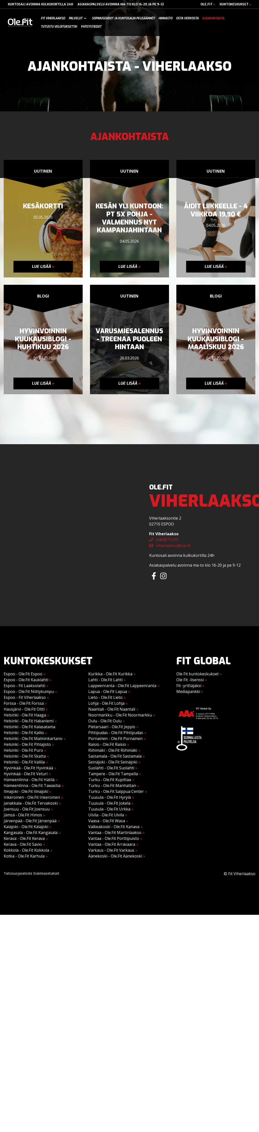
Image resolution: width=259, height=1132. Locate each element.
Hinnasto (165, 18)
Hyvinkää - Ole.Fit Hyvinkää (28, 768)
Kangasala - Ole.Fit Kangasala (30, 832)
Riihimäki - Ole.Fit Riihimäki (112, 750)
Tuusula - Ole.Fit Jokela (109, 803)
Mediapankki (189, 691)
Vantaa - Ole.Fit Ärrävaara (111, 844)
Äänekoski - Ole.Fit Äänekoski (115, 856)
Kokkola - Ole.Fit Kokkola (26, 850)
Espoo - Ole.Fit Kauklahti (26, 679)
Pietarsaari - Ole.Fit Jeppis (111, 726)
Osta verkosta (187, 18)
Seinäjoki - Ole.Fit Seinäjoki (112, 762)
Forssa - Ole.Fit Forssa (24, 703)
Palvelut (75, 18)
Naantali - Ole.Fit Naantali (111, 709)
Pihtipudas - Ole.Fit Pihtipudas (115, 732)
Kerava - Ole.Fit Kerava (24, 838)
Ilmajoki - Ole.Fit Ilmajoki (26, 791)
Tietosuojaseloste (18, 873)
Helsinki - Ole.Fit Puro (23, 750)
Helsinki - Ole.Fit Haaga (25, 715)
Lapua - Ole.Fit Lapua (107, 691)
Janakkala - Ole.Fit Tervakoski (31, 803)
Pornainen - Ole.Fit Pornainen (115, 738)
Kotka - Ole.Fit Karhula (24, 856)
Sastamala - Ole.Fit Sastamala (115, 756)
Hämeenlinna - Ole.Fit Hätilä (29, 779)
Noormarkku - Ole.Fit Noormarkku (120, 715)
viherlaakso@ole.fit (170, 545)
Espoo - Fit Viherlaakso (25, 697)
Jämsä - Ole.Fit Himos (23, 815)
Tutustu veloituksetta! (59, 27)
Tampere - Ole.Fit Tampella (113, 773)
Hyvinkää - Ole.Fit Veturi (25, 773)
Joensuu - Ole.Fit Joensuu (27, 809)
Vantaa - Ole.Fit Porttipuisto (113, 838)
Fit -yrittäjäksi (190, 685)
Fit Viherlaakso (53, 18)
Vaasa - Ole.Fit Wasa (106, 820)
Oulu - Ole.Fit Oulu (105, 721)
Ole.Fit (208, 4)
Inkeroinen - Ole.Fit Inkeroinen (32, 797)
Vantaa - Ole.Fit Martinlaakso (114, 832)
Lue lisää (43, 266)
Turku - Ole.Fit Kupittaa (109, 779)
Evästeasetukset (46, 873)
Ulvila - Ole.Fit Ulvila (106, 815)
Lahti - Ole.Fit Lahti (105, 679)
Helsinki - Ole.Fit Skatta (25, 756)
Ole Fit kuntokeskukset (199, 674)
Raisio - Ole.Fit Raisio (107, 744)
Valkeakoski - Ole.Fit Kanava (113, 826)
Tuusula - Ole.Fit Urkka (109, 809)
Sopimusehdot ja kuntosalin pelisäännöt (123, 18)
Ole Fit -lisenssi (191, 679)
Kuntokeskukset (235, 4)
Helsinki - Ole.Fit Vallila (24, 762)
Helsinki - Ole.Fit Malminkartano (33, 738)
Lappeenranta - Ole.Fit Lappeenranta (122, 685)
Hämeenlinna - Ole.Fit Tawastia (32, 785)
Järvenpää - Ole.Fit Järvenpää (30, 820)
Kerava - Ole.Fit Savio (23, 844)
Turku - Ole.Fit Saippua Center (116, 791)
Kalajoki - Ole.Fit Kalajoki (26, 826)
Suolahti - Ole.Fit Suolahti (111, 768)
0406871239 (163, 539)
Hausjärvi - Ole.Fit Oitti (24, 709)
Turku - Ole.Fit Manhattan (112, 785)
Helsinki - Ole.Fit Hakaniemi (29, 721)
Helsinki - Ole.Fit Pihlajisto (27, 744)
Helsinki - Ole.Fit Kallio (24, 732)
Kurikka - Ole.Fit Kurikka (110, 674)
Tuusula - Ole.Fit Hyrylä (109, 797)
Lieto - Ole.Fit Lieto (105, 697)
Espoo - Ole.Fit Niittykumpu (29, 691)
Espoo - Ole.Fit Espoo (23, 674)
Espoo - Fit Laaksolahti (24, 685)
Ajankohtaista (213, 18)
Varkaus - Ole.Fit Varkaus (111, 850)
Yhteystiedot (91, 27)
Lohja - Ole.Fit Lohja (106, 703)
